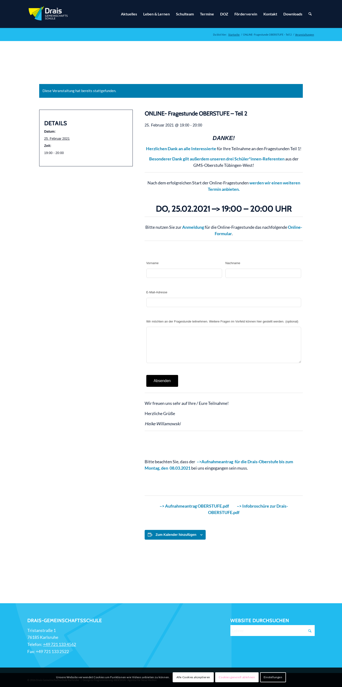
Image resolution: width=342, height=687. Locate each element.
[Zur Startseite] (48, 14)
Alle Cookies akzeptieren (193, 677)
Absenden (162, 381)
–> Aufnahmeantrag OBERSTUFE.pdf (195, 506)
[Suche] (310, 14)
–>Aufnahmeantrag (215, 461)
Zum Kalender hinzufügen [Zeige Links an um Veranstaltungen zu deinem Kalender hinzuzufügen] (176, 535)
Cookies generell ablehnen (237, 677)
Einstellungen (273, 677)
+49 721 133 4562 (59, 644)
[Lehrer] (272, 630)
